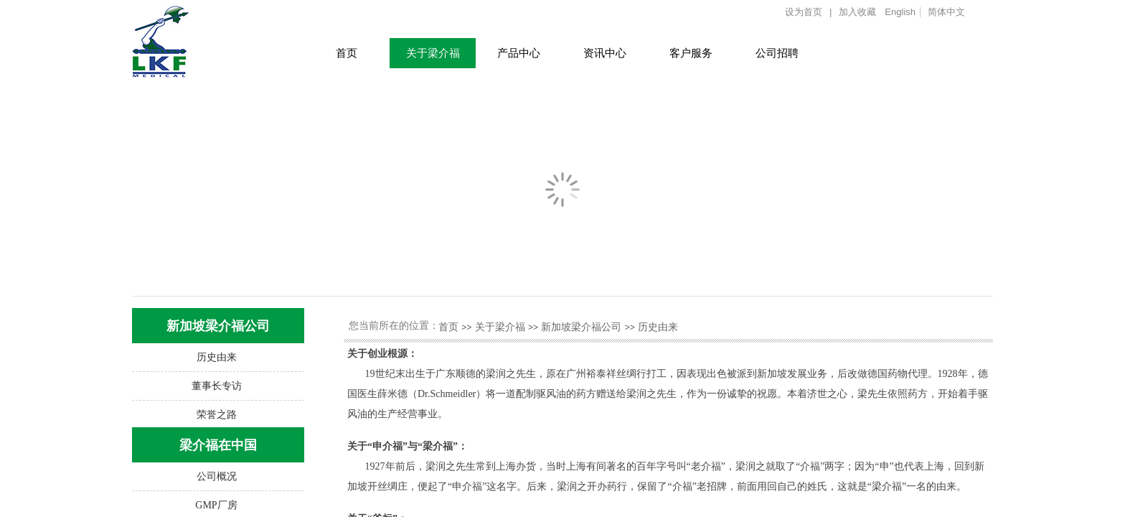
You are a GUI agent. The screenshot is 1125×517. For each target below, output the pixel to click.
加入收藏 (857, 11)
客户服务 (690, 53)
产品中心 (518, 53)
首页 (346, 53)
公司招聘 (777, 53)
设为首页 (803, 11)
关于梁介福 (433, 53)
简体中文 (946, 12)
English (900, 12)
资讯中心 (604, 53)
